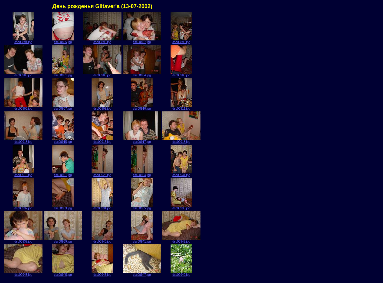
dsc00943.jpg (23, 273)
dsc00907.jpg (63, 107)
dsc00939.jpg (63, 240)
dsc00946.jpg (102, 273)
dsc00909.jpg (102, 107)
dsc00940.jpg (102, 240)
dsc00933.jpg (63, 207)
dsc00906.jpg (23, 107)
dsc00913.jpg (23, 140)
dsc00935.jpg (142, 207)
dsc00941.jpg (142, 240)
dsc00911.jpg (181, 107)
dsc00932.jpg (23, 207)
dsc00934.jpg (102, 207)
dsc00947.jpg (142, 273)
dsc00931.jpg (181, 174)
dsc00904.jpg (142, 74)
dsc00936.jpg (181, 207)
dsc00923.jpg (102, 174)
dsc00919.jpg (23, 174)
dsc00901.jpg (63, 74)
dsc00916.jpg (102, 140)
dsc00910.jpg (142, 107)
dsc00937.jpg (23, 240)
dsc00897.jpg (142, 41)
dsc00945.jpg (63, 273)
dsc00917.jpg (142, 140)
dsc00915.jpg (63, 140)
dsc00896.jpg (102, 41)
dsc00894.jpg (23, 41)
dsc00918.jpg (181, 140)
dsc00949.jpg (181, 273)
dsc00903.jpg (102, 74)
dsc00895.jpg (63, 41)
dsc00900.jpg (23, 74)
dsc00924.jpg (142, 174)
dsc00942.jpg (181, 240)
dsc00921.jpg (63, 174)
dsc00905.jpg (181, 74)
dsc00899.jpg (181, 41)
